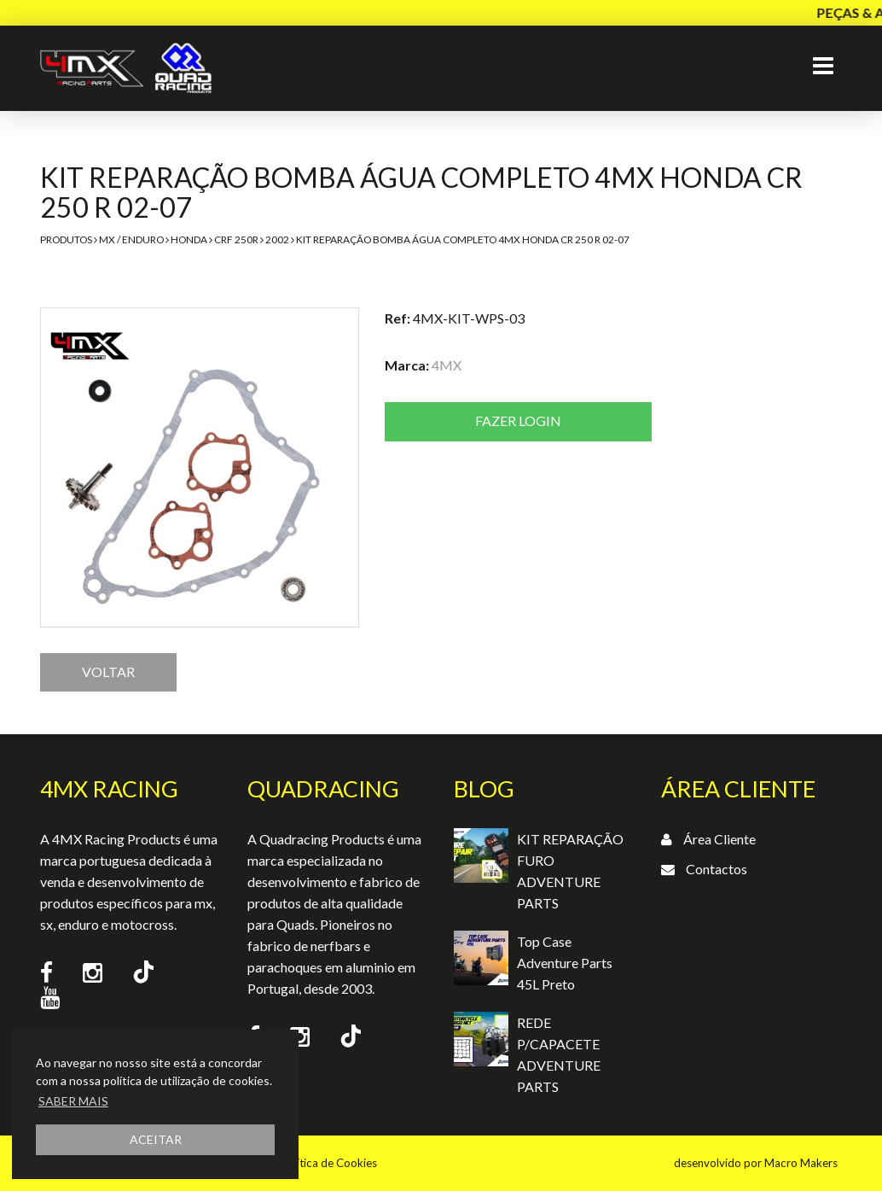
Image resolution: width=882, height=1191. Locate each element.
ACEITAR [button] (156, 1139)
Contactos (716, 869)
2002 (277, 239)
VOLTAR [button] (108, 671)
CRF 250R (236, 239)
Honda (189, 239)
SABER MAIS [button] (73, 1101)
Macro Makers (801, 1163)
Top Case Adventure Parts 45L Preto (564, 962)
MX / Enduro (131, 239)
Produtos (66, 239)
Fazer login (518, 420)
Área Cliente (719, 839)
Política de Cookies (329, 1163)
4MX (446, 365)
